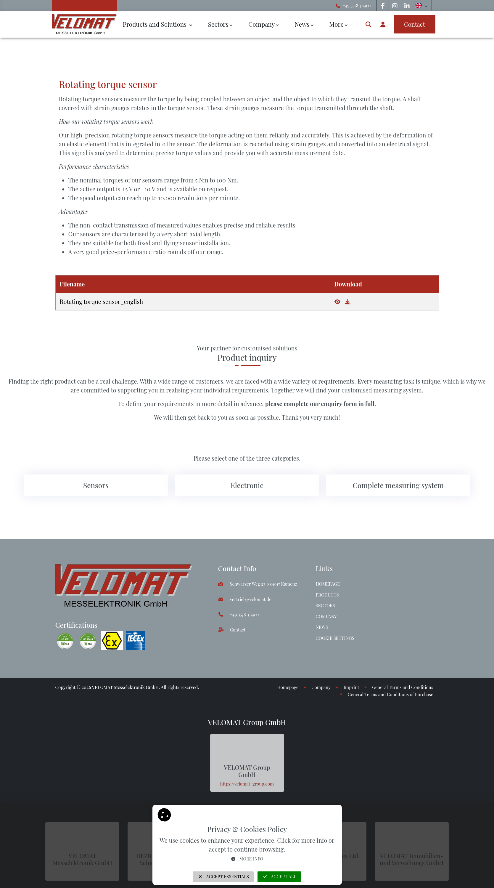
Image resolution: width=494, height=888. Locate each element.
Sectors (218, 24)
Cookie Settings (335, 638)
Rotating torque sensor (195, 51)
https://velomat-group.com (247, 784)
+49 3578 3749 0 (357, 5)
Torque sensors (147, 51)
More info (247, 859)
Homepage (328, 584)
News (302, 24)
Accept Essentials (223, 876)
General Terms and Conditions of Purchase (390, 694)
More (336, 24)
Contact (238, 630)
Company (261, 24)
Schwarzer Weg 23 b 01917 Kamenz (263, 584)
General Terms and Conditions (402, 687)
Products (327, 595)
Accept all (279, 876)
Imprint (351, 687)
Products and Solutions (155, 24)
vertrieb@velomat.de (250, 599)
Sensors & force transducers (92, 51)
